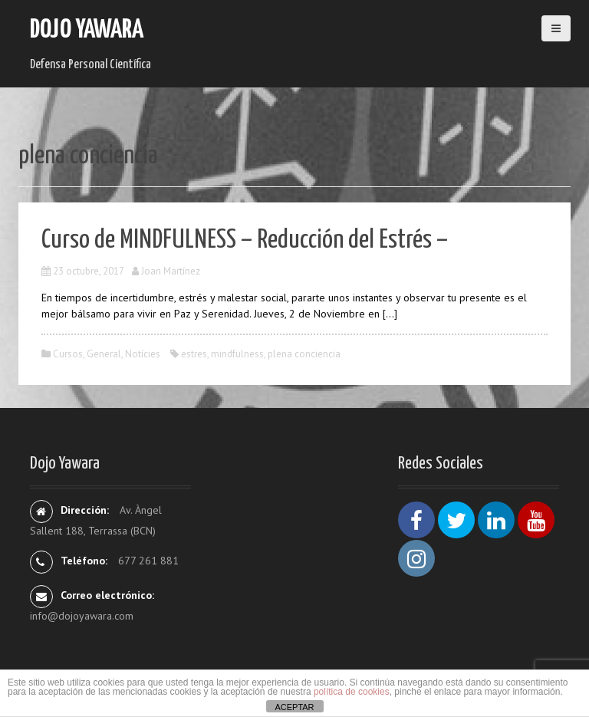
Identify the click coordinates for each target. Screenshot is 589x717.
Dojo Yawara (86, 30)
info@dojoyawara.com (81, 616)
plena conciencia (304, 353)
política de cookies (352, 691)
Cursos (68, 353)
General (104, 353)
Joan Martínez (170, 271)
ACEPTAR (294, 707)
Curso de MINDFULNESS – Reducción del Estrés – (244, 240)
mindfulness (237, 353)
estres (194, 353)
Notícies (142, 353)
